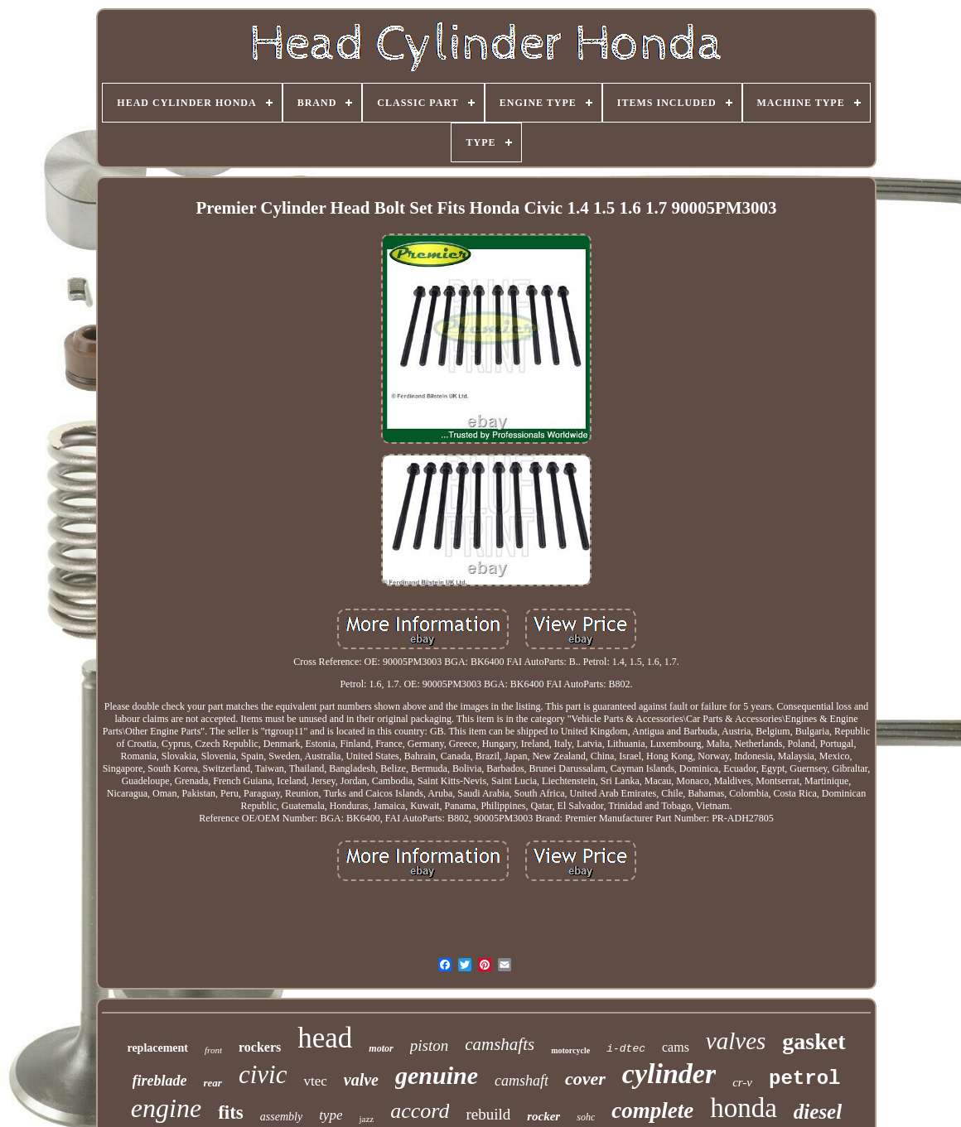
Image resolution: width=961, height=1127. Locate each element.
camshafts (499, 1044)
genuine (436, 1075)
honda (743, 1108)
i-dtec (625, 1049)
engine (166, 1108)
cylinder (669, 1073)
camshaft (521, 1080)
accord (419, 1111)
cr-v (742, 1082)
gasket (813, 1041)
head (324, 1038)
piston (429, 1045)
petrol (804, 1078)
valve (361, 1080)
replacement (157, 1048)
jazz (366, 1119)
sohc (586, 1117)
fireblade (160, 1080)
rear (213, 1082)
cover (585, 1078)
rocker (543, 1116)
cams (675, 1047)
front (213, 1050)
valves (735, 1041)
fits (231, 1112)
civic (263, 1074)
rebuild (488, 1114)
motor (381, 1048)
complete (652, 1110)
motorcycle (570, 1050)
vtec (314, 1081)
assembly (281, 1116)
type (330, 1115)
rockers (260, 1047)
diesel (818, 1112)
